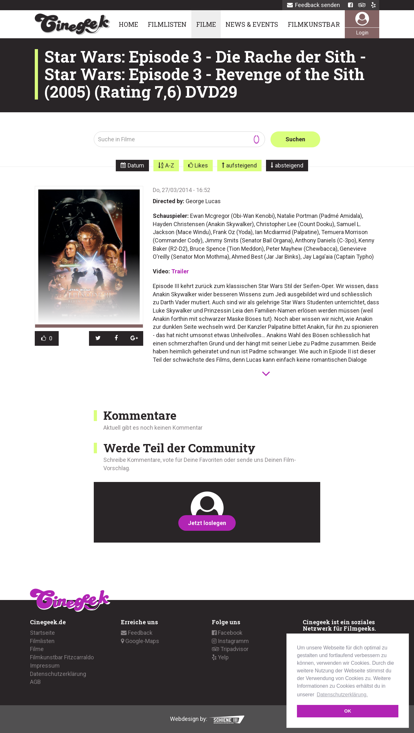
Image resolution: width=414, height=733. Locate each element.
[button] (98, 338)
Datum (136, 165)
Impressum (45, 665)
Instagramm (230, 641)
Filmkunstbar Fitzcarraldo (62, 657)
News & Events (251, 24)
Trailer (180, 271)
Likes (201, 165)
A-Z (169, 165)
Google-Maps (140, 641)
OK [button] (347, 711)
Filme (206, 24)
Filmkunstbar (314, 24)
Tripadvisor (230, 649)
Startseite (42, 632)
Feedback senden (313, 5)
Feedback (136, 632)
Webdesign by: (207, 718)
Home (128, 24)
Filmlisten (167, 24)
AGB (35, 681)
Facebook (227, 632)
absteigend (289, 165)
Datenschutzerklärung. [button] (342, 694)
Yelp (220, 657)
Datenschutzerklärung (58, 673)
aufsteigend (241, 165)
